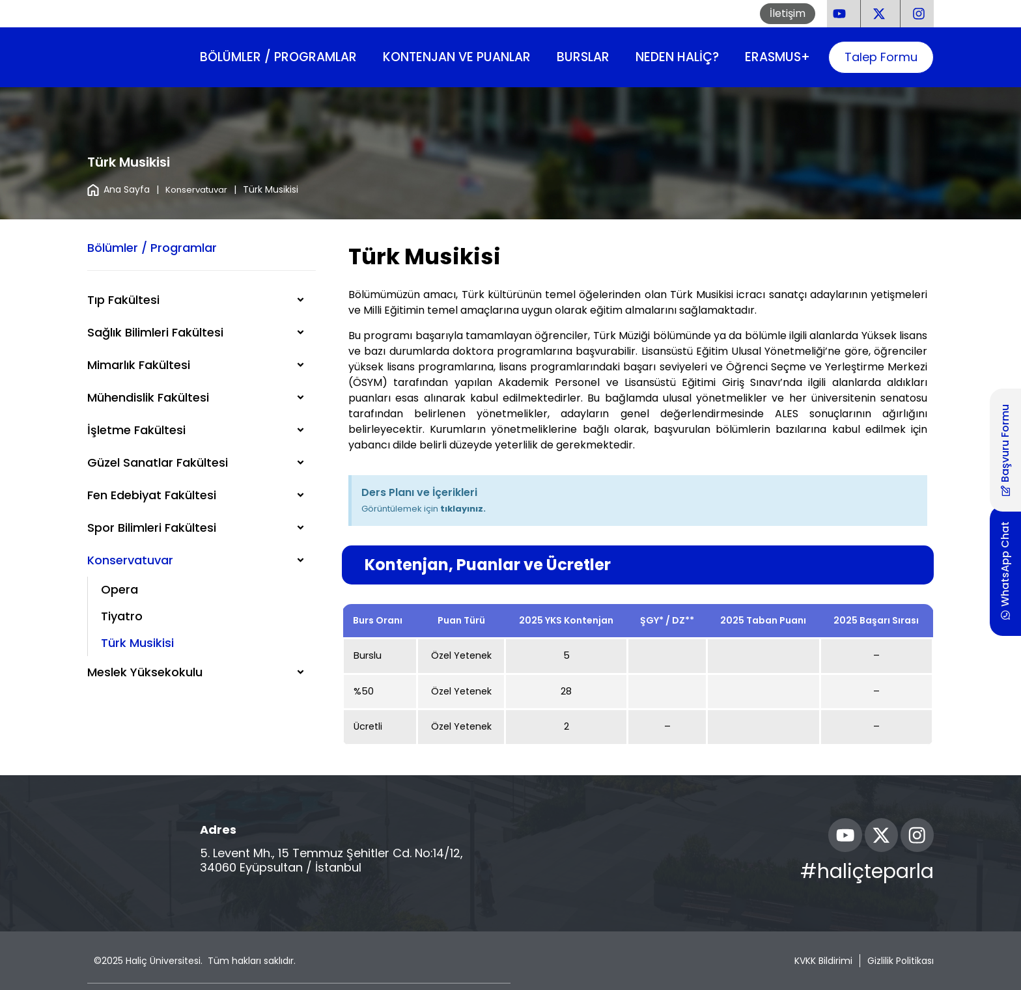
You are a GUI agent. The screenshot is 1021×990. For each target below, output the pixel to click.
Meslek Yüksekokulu (145, 672)
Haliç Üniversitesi (163, 960)
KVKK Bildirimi (823, 960)
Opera (119, 589)
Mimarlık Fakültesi (138, 365)
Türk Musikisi (137, 643)
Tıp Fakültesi (123, 300)
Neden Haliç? (677, 57)
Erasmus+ (777, 57)
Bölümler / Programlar (278, 57)
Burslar (583, 57)
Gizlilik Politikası (900, 960)
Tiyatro (122, 616)
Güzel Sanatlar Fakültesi (157, 462)
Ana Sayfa (118, 189)
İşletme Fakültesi (136, 430)
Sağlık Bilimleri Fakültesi (155, 332)
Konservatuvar (198, 189)
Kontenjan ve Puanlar (457, 57)
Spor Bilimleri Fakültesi (151, 527)
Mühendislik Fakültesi (148, 397)
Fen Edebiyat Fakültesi (151, 495)
